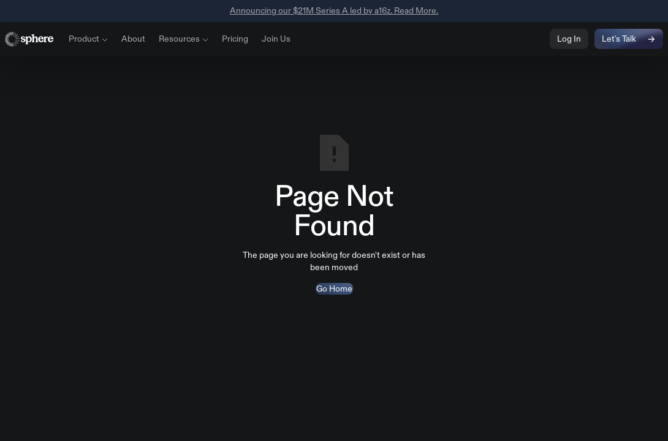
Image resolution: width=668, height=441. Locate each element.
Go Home (334, 288)
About (133, 38)
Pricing (235, 38)
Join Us (276, 38)
